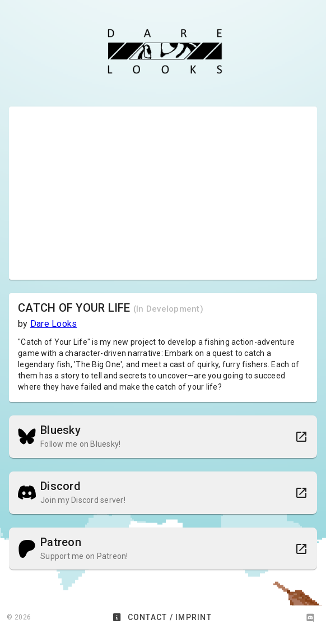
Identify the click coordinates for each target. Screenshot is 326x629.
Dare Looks (53, 323)
